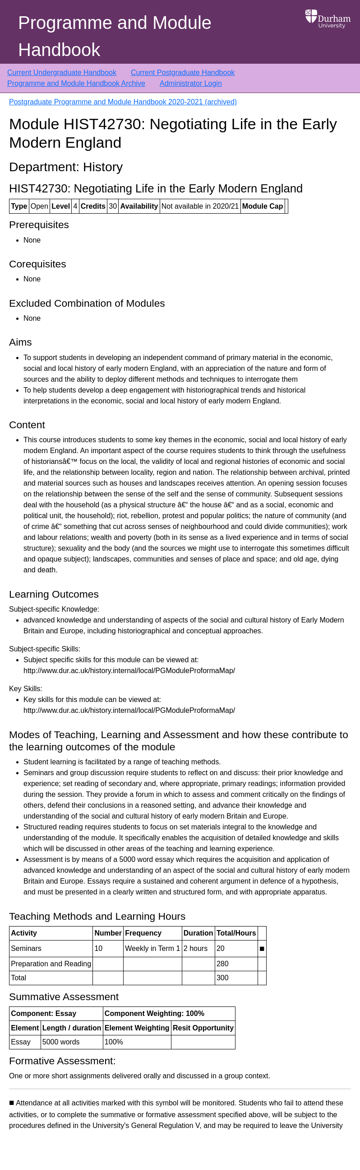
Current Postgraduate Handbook (183, 72)
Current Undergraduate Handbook (61, 72)
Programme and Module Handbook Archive (76, 83)
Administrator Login (191, 83)
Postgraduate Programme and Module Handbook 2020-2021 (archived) (123, 102)
